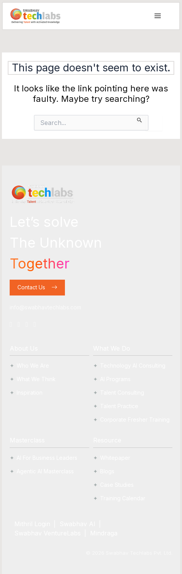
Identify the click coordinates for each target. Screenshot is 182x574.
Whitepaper (115, 457)
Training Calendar (122, 498)
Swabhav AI (77, 524)
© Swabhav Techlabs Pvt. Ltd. (129, 553)
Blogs (107, 471)
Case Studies (117, 484)
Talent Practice (119, 406)
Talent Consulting (122, 392)
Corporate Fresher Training (135, 419)
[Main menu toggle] (158, 16)
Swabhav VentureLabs (47, 533)
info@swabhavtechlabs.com (45, 307)
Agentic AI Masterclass (45, 471)
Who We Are (33, 365)
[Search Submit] (140, 119)
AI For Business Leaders (47, 457)
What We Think (36, 379)
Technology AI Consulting (132, 365)
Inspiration (30, 392)
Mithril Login (32, 524)
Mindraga (103, 533)
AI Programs (115, 379)
